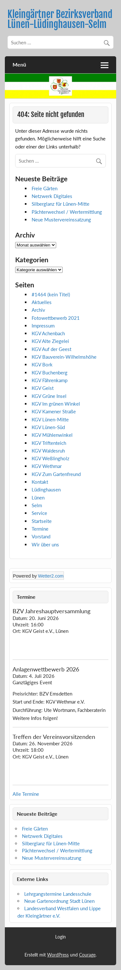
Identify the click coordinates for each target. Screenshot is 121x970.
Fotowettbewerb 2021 (56, 318)
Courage (87, 954)
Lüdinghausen (46, 489)
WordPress (58, 954)
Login (60, 937)
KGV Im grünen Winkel (56, 404)
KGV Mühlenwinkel (52, 435)
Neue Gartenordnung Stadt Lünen (59, 901)
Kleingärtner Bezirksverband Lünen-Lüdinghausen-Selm (59, 19)
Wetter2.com (51, 576)
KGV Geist (43, 388)
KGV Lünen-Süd (48, 427)
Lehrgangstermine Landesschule (57, 894)
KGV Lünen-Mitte (50, 419)
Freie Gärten (44, 188)
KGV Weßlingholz (50, 458)
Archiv (38, 310)
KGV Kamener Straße (54, 411)
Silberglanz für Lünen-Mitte (60, 204)
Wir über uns (45, 544)
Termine (40, 529)
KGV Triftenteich (49, 443)
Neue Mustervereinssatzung (61, 219)
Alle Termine (26, 794)
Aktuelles (42, 302)
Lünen (38, 497)
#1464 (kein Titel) (51, 294)
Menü (19, 64)
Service (39, 513)
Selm (37, 505)
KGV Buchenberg (49, 372)
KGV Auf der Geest (51, 349)
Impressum (43, 325)
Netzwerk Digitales (52, 196)
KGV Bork (42, 364)
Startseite (42, 521)
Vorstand (41, 536)
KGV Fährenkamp (49, 380)
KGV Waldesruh (48, 451)
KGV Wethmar (47, 466)
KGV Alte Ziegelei (50, 341)
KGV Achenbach (48, 333)
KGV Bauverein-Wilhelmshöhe (64, 357)
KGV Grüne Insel (49, 396)
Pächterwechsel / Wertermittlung (67, 212)
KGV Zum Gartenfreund (56, 474)
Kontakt (40, 482)
